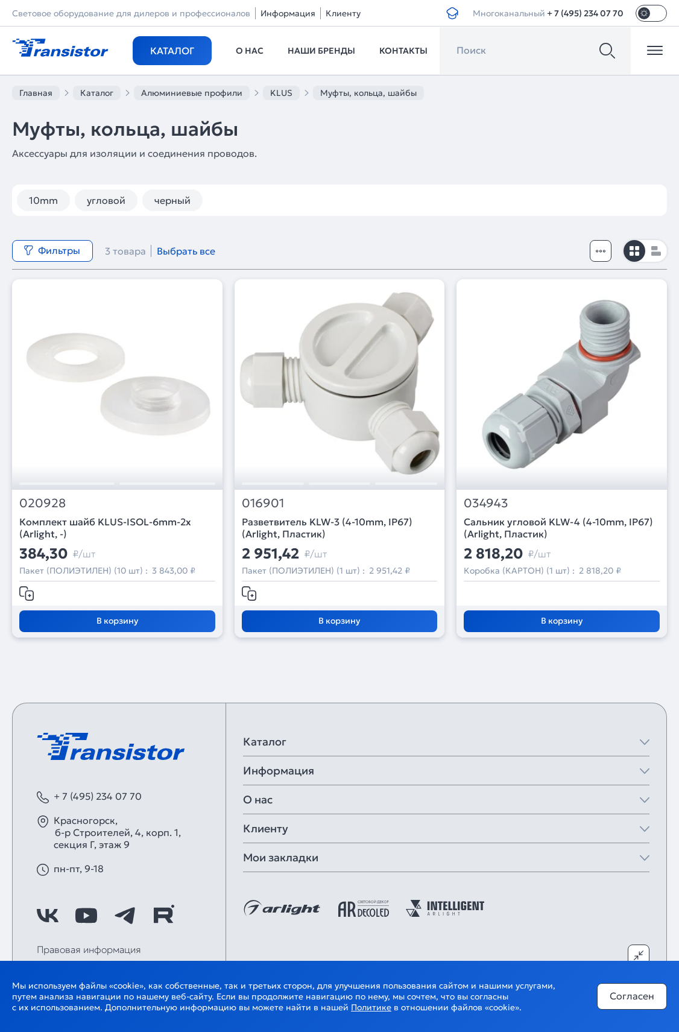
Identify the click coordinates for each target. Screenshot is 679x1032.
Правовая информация (89, 949)
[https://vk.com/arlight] (47, 915)
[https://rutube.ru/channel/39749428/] (163, 915)
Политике (371, 1007)
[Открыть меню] (655, 51)
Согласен (632, 996)
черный (172, 200)
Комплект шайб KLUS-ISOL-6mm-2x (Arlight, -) (105, 528)
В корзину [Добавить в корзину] (117, 620)
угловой (106, 200)
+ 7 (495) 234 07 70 (585, 13)
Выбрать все (186, 251)
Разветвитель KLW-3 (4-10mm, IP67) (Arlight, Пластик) (327, 528)
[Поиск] (607, 51)
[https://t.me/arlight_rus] (125, 915)
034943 (486, 503)
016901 (263, 503)
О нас (250, 50)
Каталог (172, 51)
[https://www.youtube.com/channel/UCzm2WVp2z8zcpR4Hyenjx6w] (86, 915)
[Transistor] (60, 46)
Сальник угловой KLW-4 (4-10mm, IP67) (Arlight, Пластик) (558, 528)
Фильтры (52, 250)
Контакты (403, 50)
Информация (288, 13)
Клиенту (343, 13)
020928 (42, 503)
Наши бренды (321, 50)
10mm (43, 200)
